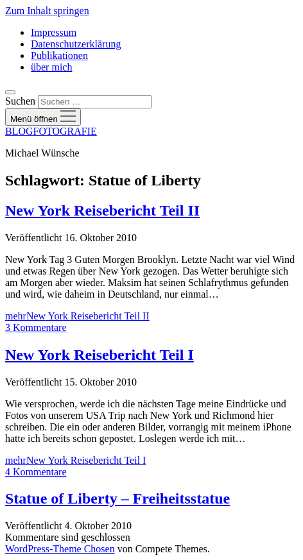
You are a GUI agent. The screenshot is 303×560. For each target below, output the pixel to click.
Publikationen (59, 55)
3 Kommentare (36, 327)
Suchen (20, 101)
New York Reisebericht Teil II (102, 210)
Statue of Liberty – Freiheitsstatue (117, 498)
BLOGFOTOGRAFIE (51, 131)
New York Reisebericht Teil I (99, 354)
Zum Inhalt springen (47, 10)
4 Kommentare (36, 471)
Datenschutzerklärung (76, 43)
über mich (51, 67)
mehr (77, 315)
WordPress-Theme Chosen (60, 548)
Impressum (53, 32)
